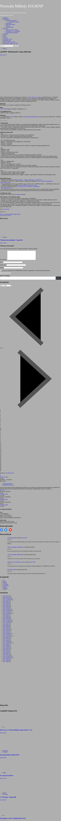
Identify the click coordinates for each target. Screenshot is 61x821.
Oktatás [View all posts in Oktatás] (5, 48)
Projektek (5, 28)
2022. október (6, 636)
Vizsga (4, 591)
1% (4, 582)
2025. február (6, 608)
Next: (5, 215)
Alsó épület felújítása (14, 21)
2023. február (6, 632)
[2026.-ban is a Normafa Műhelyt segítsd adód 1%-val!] (11, 726)
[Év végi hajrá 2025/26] (11, 772)
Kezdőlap (5, 17)
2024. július (6, 616)
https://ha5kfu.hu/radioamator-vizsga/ (28, 185)
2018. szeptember (7, 659)
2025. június (6, 604)
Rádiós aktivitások (10, 24)
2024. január (6, 620)
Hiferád (5, 584)
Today (1, 349)
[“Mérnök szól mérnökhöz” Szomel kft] (11, 234)
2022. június (6, 639)
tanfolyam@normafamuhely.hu (31, 116)
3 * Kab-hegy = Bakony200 (8, 799)
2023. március (6, 631)
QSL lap (8, 26)
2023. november (7, 623)
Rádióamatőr (6, 19)
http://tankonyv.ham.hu (6, 187)
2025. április (6, 607)
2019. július (6, 655)
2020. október (6, 650)
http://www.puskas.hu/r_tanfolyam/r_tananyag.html (27, 186)
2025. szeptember (7, 601)
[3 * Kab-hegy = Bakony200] (11, 792)
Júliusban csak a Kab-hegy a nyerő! (16, 564)
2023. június (6, 627)
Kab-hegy (5, 586)
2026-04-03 (3, 735)
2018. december (7, 658)
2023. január (6, 634)
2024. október (6, 614)
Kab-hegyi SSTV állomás (12, 30)
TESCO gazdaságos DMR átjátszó (15, 549)
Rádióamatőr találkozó (8, 487)
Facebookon (18, 194)
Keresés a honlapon (5, 277)
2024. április (6, 619)
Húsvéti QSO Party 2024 (9, 42)
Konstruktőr (6, 587)
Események (9, 23)
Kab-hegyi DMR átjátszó (12, 32)
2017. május (6, 663)
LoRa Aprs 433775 (7, 39)
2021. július (6, 646)
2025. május (6, 606)
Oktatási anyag (9, 27)
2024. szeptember (7, 615)
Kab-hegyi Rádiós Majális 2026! (9, 757)
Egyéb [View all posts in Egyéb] (4, 774)
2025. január (6, 610)
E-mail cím (3, 266)
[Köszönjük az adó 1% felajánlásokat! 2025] (11, 814)
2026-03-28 (3, 759)
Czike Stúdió (3, 109)
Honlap (2, 269)
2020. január (6, 654)
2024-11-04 (3, 243)
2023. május (6, 628)
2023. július (6, 626)
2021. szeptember (7, 644)
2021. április (6, 647)
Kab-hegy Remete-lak (11, 20)
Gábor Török (32, 564)
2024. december (7, 611)
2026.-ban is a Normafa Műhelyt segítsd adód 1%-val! (16, 732)
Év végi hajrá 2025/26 (6, 777)
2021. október (6, 643)
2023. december (7, 622)
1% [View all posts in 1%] (4, 729)
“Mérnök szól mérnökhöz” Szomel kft (11, 240)
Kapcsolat (5, 38)
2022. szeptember (7, 638)
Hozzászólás (3, 261)
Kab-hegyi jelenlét (7, 485)
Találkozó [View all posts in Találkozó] (5, 754)
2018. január (6, 662)
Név (1, 264)
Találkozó (5, 590)
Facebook (11, 116)
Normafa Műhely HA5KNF (21, 6)
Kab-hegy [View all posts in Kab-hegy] (5, 752)
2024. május (6, 618)
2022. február (6, 640)
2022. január (6, 642)
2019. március (6, 656)
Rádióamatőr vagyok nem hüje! (10, 43)
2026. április (6, 597)
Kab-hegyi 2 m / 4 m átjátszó (13, 31)
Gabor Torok (24, 539)
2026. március (6, 599)
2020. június (6, 652)
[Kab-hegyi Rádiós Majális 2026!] (11, 750)
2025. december (7, 600)
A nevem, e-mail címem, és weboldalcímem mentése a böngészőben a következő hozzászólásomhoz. (26, 272)
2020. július (6, 651)
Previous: (10, 214)
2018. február (6, 660)
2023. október (6, 624)
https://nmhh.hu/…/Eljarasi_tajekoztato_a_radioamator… (29, 179)
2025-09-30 (3, 802)
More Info (2, 492)
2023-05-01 (3, 55)
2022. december (7, 635)
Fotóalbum (5, 34)
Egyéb (4, 583)
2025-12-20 (3, 780)
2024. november (7, 612)
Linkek (4, 36)
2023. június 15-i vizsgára (35, 97)
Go (58, 280)
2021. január (6, 648)
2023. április (6, 630)
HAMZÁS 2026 (7, 40)
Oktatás (5, 588)
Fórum (4, 35)
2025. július (6, 603)
